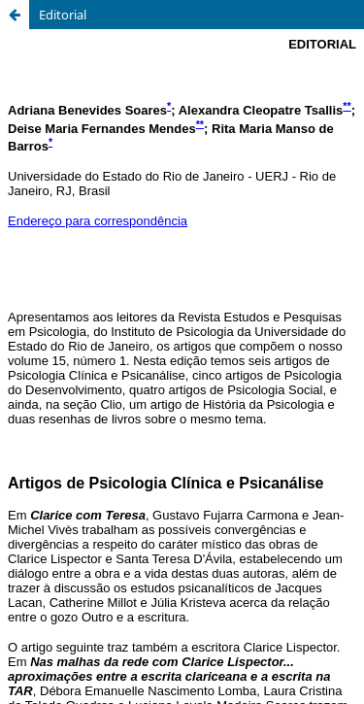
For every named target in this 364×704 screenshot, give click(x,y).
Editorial (62, 14)
